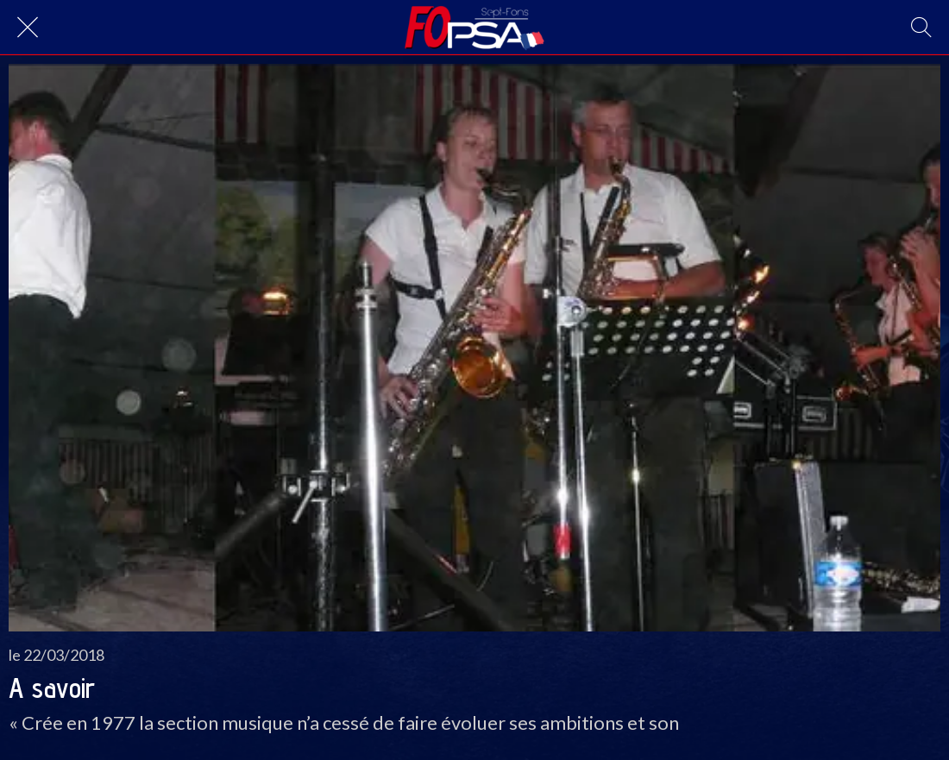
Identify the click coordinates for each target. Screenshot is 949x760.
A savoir (52, 687)
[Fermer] (27, 27)
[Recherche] (921, 27)
